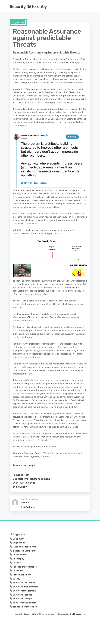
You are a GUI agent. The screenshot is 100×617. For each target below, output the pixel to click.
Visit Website (28, 507)
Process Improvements (25, 567)
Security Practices (22, 595)
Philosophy (18, 559)
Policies (17, 563)
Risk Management (22, 575)
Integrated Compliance (25, 551)
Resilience (18, 570)
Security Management (24, 591)
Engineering (19, 543)
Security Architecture (24, 582)
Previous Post (21, 474)
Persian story (33, 89)
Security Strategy (25, 465)
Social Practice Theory (24, 603)
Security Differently (28, 6)
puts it (32, 207)
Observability (19, 554)
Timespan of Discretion (25, 607)
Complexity (18, 539)
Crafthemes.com (77, 614)
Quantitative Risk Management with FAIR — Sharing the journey (31, 482)
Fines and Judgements (24, 547)
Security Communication (25, 586)
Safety (16, 579)
